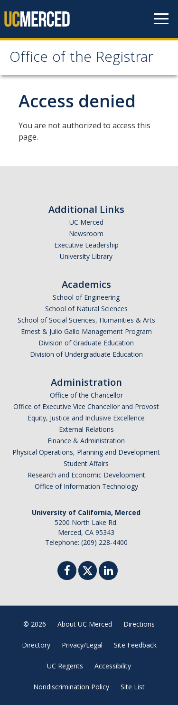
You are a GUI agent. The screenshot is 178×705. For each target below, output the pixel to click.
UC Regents (65, 665)
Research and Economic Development (86, 474)
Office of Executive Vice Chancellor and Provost (86, 406)
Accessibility (112, 665)
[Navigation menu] (161, 19)
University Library (86, 256)
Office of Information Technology (86, 486)
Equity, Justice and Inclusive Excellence (86, 417)
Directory (36, 644)
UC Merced (86, 222)
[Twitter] (87, 569)
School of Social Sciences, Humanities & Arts (86, 319)
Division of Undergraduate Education (86, 354)
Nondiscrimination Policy (71, 686)
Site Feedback (135, 644)
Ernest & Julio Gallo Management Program (86, 331)
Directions (139, 624)
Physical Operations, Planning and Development (86, 452)
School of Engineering (86, 297)
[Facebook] (67, 571)
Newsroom (86, 233)
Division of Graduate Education (86, 342)
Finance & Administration (86, 440)
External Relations (86, 429)
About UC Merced (84, 624)
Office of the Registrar (81, 59)
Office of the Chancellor (86, 395)
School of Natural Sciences (86, 308)
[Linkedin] (108, 571)
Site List (133, 686)
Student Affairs (86, 463)
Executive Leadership (86, 244)
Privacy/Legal (82, 644)
